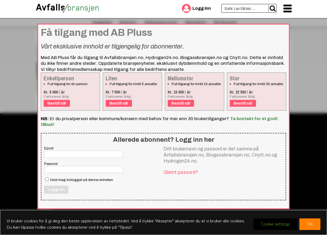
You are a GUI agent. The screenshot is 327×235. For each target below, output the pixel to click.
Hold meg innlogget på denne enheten (79, 180)
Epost (49, 148)
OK (310, 224)
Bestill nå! (56, 103)
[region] (163, 222)
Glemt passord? (181, 172)
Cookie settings (275, 224)
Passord (51, 164)
